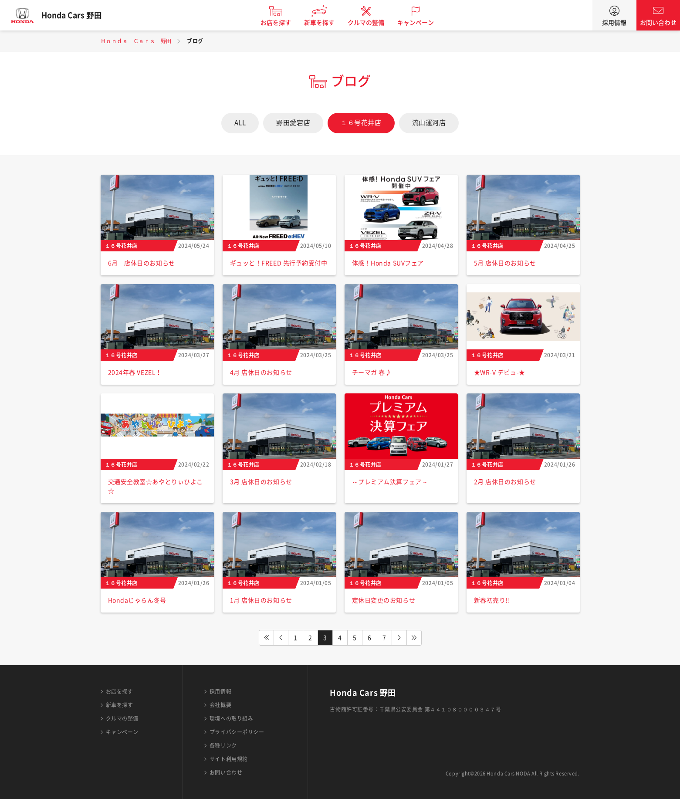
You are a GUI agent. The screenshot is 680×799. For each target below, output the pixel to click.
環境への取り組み (231, 718)
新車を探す (323, 23)
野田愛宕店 (293, 122)
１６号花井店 (361, 122)
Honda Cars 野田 (76, 15)
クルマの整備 (370, 23)
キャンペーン (420, 23)
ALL (240, 122)
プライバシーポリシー (237, 732)
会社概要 (220, 705)
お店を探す (280, 23)
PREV (281, 638)
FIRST (266, 638)
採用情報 (614, 23)
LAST (414, 638)
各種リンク (223, 745)
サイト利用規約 (229, 759)
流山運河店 (429, 122)
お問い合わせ (658, 23)
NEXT (399, 638)
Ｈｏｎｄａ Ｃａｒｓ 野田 (136, 41)
